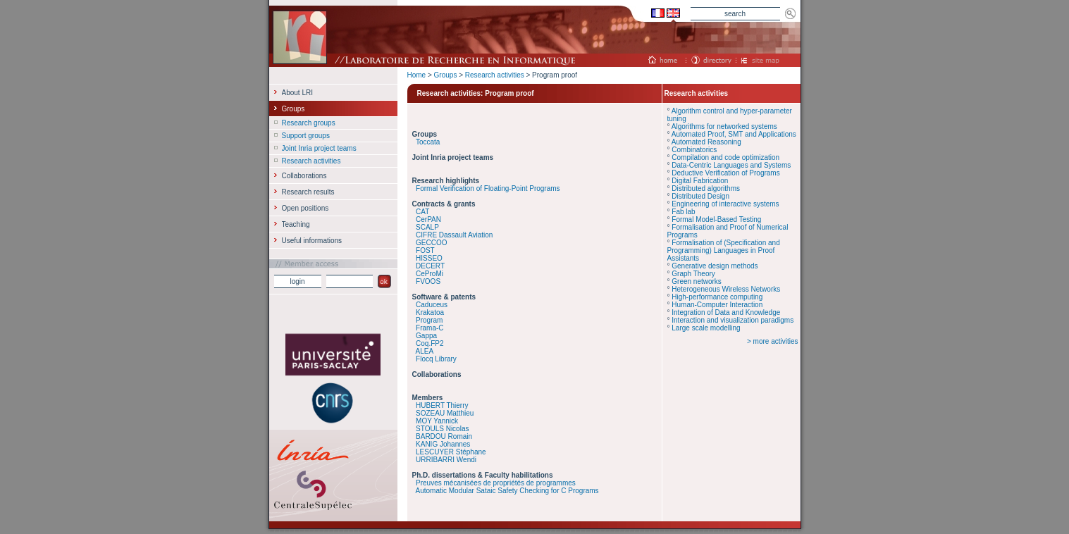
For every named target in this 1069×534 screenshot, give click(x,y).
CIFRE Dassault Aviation (454, 235)
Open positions (305, 208)
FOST (425, 250)
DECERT (430, 266)
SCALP (427, 227)
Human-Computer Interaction (717, 305)
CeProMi (429, 274)
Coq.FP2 (429, 343)
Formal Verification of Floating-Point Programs (488, 188)
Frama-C (429, 328)
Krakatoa (430, 312)
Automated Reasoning (706, 142)
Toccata (428, 142)
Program (429, 320)
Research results (308, 192)
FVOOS (428, 281)
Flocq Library (436, 359)
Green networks (697, 281)
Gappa (426, 336)
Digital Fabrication (700, 181)
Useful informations (312, 240)
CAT (422, 212)
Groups (445, 75)
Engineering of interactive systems (725, 204)
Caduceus (431, 305)
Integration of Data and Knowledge (726, 312)
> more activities (772, 341)
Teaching (296, 224)
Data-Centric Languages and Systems (731, 165)
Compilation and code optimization (725, 157)
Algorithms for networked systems (724, 126)
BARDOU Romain (444, 436)
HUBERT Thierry (442, 405)
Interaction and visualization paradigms (732, 320)
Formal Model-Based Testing (716, 219)
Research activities (494, 75)
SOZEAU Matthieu (445, 413)
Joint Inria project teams (319, 148)
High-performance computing (717, 297)
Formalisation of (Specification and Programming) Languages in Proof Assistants (723, 250)
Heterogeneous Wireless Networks (726, 289)
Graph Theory (693, 274)
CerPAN (428, 219)
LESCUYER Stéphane (451, 452)
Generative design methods (715, 266)
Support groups (306, 135)
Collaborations (304, 176)
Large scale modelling (706, 328)
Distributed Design (700, 196)
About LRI (297, 93)
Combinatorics (694, 150)
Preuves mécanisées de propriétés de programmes (496, 483)
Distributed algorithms (706, 188)
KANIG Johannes (443, 444)
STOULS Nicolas (442, 429)
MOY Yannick (437, 421)
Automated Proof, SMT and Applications (734, 134)
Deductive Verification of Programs (725, 173)
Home (416, 75)
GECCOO (431, 243)
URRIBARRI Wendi (446, 460)
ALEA (425, 351)
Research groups (308, 123)
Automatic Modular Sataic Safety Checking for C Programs (507, 491)
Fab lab (683, 212)
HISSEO (429, 258)
